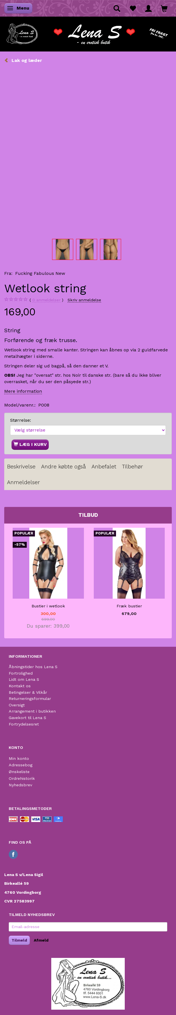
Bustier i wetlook (48, 606)
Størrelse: (20, 420)
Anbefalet (104, 466)
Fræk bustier (129, 606)
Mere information (23, 391)
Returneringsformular (30, 698)
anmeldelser (46, 300)
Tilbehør (132, 466)
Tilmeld (19, 940)
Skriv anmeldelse (84, 300)
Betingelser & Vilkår (28, 692)
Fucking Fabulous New (40, 273)
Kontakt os (20, 686)
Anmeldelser (23, 482)
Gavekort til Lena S (27, 717)
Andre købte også (63, 466)
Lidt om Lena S (24, 679)
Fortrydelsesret (24, 724)
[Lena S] (88, 32)
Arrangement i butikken (32, 711)
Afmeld (41, 940)
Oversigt (17, 705)
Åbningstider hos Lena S (33, 666)
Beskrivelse (21, 466)
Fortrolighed (21, 673)
